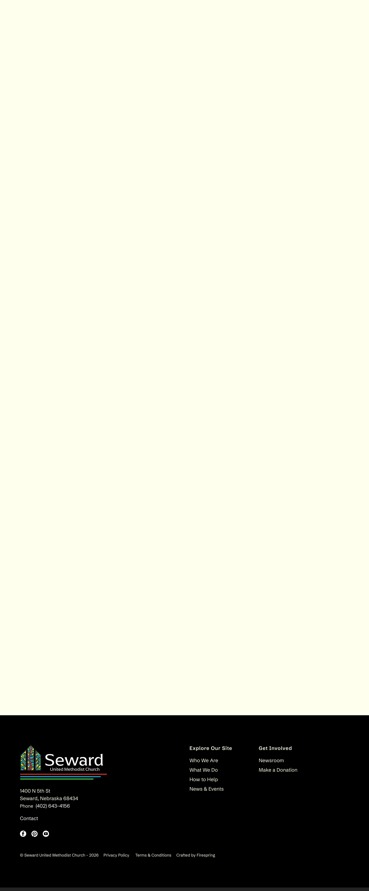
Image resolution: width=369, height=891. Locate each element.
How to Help (203, 783)
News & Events (206, 792)
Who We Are (203, 764)
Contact (29, 822)
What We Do (203, 773)
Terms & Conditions (153, 858)
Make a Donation (278, 773)
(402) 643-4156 (53, 809)
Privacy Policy (116, 858)
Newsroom (271, 764)
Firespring (206, 858)
